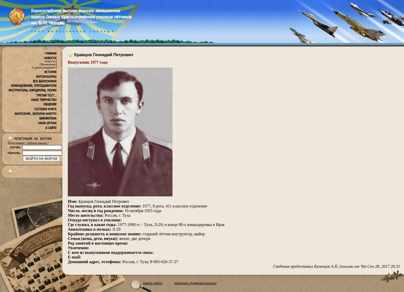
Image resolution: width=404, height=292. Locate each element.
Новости (50, 61)
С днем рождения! (43, 67)
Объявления (47, 64)
